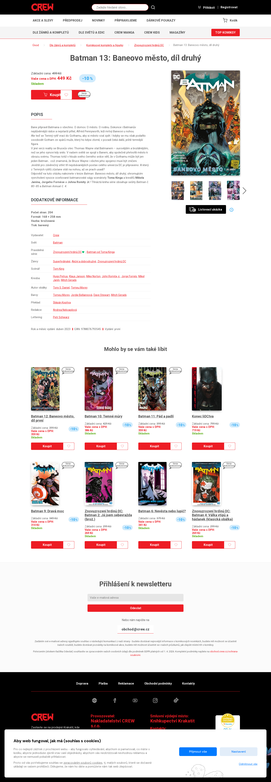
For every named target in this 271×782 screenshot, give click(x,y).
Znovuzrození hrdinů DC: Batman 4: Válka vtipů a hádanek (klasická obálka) (212, 515)
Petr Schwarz (61, 317)
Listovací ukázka (205, 209)
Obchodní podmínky (158, 683)
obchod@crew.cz (135, 629)
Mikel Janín (59, 280)
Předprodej (72, 20)
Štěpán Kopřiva (62, 302)
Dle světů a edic (92, 32)
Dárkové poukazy (161, 20)
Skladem (37, 84)
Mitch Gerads (76, 280)
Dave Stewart (102, 295)
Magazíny (177, 32)
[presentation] (244, 191)
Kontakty (188, 683)
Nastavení (238, 752)
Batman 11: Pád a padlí (156, 416)
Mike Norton (95, 276)
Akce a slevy (43, 20)
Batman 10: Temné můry (103, 416)
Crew (56, 235)
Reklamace (126, 683)
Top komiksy (225, 32)
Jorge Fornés (132, 276)
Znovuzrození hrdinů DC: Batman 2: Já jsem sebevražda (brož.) (108, 515)
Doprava (82, 683)
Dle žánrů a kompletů (51, 32)
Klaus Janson (77, 276)
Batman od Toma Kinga (102, 252)
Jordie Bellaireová (82, 295)
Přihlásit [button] (206, 7)
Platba (103, 683)
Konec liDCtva (203, 416)
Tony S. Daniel (61, 287)
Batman (57, 242)
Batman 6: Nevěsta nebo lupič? (162, 511)
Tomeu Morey (79, 287)
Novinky (98, 20)
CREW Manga (124, 32)
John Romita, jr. (113, 276)
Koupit (52, 95)
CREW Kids (152, 32)
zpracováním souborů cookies (82, 763)
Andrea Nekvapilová (65, 310)
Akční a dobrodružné (84, 261)
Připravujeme (126, 20)
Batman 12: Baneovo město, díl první (53, 418)
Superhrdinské (61, 261)
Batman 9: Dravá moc (47, 511)
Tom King (58, 268)
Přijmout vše (198, 752)
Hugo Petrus (60, 276)
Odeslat (135, 608)
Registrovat (229, 7)
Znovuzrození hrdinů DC (67, 252)
